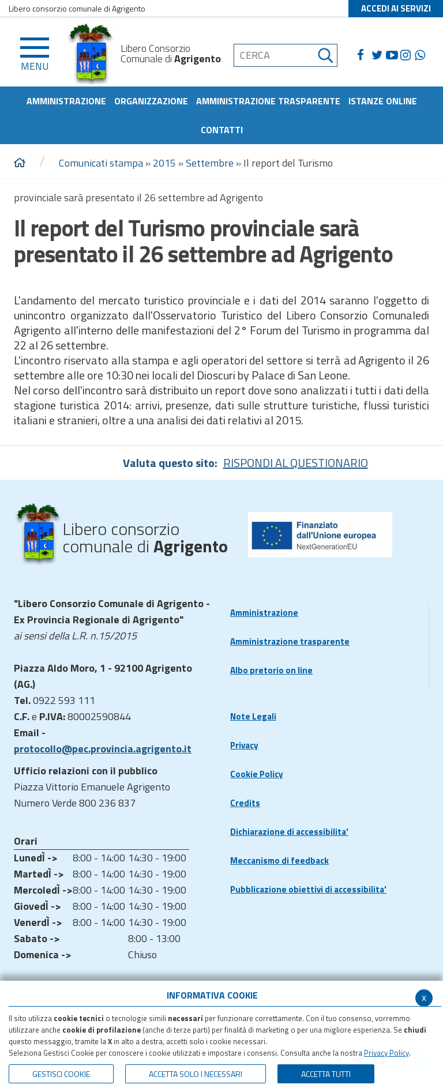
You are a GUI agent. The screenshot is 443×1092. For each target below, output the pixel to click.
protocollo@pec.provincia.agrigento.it (103, 748)
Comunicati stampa (101, 163)
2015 (164, 163)
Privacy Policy (386, 1053)
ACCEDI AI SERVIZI (396, 8)
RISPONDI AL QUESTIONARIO (295, 463)
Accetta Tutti (326, 1074)
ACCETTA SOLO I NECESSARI (195, 1074)
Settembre (210, 163)
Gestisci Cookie (61, 1074)
